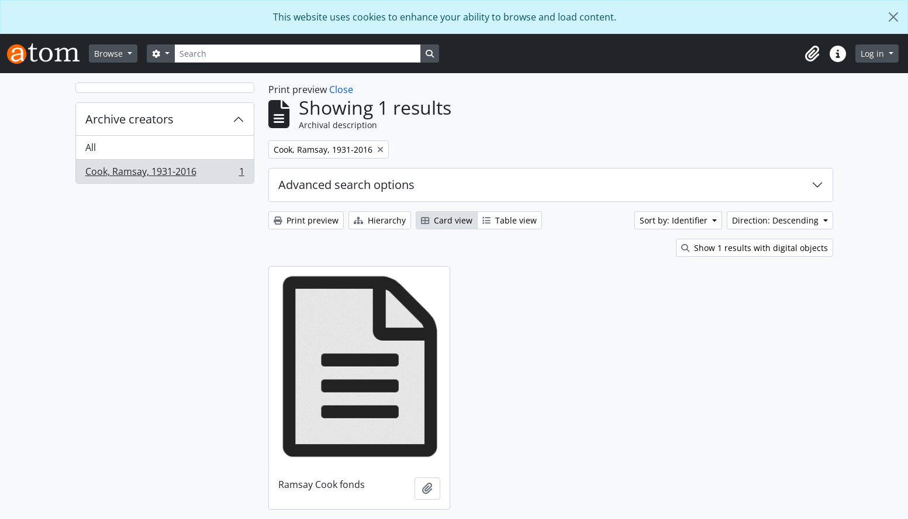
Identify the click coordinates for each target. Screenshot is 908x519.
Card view (446, 220)
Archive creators (129, 119)
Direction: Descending (776, 220)
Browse (109, 53)
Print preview (306, 220)
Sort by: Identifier (675, 220)
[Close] (893, 17)
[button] (812, 54)
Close (341, 89)
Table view (509, 220)
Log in (873, 53)
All (90, 147)
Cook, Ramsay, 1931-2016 (164, 173)
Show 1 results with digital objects (754, 247)
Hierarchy (380, 220)
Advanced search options (346, 185)
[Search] (297, 53)
